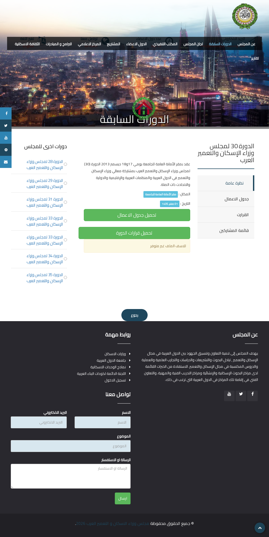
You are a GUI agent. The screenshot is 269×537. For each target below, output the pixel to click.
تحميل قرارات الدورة (134, 232)
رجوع (134, 315)
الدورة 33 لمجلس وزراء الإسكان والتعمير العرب (45, 221)
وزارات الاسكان (115, 354)
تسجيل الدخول (115, 380)
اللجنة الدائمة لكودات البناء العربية (101, 373)
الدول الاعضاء (136, 44)
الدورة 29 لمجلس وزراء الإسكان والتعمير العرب (45, 183)
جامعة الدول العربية (111, 360)
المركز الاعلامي (89, 44)
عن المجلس (246, 44)
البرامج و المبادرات (59, 44)
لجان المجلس (193, 44)
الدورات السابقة (220, 44)
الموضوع (124, 436)
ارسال (122, 498)
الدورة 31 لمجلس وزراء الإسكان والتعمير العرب (45, 202)
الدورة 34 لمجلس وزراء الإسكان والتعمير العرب (45, 259)
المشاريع (113, 44)
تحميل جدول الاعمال (136, 215)
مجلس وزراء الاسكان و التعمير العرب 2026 (112, 523)
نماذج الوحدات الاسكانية (108, 367)
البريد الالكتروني (55, 412)
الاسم (126, 412)
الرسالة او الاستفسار (116, 460)
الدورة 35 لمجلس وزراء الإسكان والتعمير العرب (45, 278)
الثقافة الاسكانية (27, 44)
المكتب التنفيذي (165, 44)
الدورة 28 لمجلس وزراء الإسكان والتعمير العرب (45, 164)
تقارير (255, 58)
